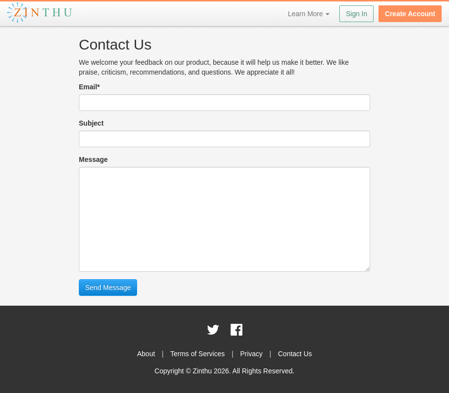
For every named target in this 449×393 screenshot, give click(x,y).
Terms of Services (197, 354)
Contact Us (295, 354)
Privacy (251, 354)
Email (89, 87)
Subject (91, 123)
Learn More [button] (309, 14)
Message (93, 159)
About (146, 354)
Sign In (356, 14)
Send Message (108, 287)
